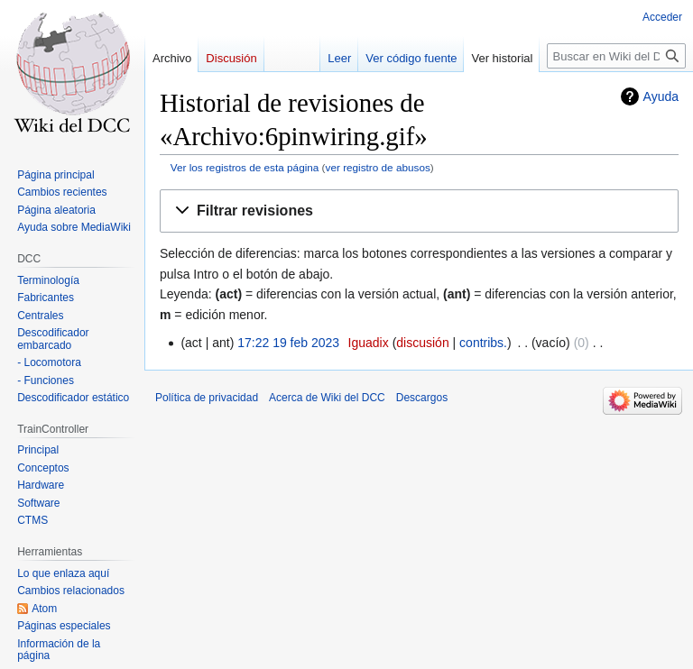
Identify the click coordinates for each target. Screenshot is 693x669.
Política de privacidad (206, 397)
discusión (422, 342)
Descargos (422, 397)
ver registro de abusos (378, 167)
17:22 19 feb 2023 (288, 342)
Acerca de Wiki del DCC (327, 397)
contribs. (483, 342)
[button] (419, 211)
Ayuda (661, 96)
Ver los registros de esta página (245, 167)
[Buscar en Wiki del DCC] (616, 56)
